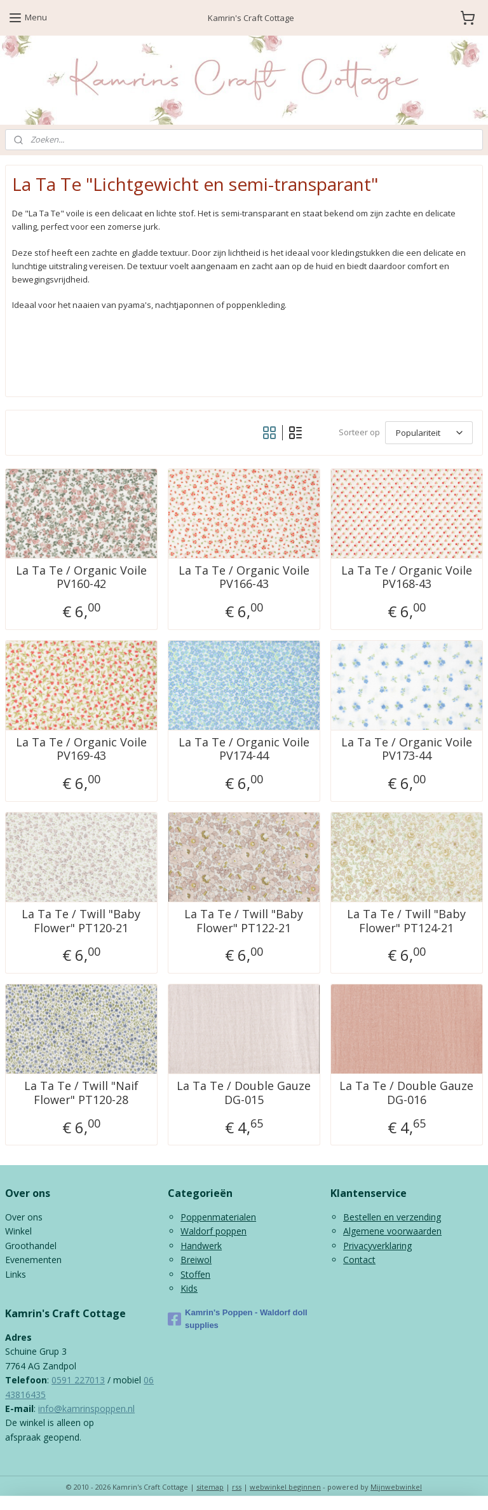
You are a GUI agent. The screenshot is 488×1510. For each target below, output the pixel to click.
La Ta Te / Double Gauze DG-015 (244, 1093)
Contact (359, 1260)
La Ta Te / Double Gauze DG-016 (406, 1093)
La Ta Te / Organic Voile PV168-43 (406, 577)
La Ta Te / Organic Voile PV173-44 (406, 748)
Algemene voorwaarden (392, 1231)
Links (15, 1274)
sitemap (210, 1487)
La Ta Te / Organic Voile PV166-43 (244, 577)
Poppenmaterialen (218, 1217)
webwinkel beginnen (285, 1487)
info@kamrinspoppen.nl (86, 1408)
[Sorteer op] (429, 432)
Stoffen (195, 1274)
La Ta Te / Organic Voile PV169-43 (81, 748)
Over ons (24, 1217)
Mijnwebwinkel (396, 1487)
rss (236, 1487)
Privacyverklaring (377, 1246)
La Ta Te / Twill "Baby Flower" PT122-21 (243, 921)
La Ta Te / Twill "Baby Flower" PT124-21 (406, 921)
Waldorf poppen (213, 1231)
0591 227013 (78, 1380)
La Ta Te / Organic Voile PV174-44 (244, 748)
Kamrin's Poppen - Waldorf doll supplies (238, 1319)
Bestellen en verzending (392, 1217)
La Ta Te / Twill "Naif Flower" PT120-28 (81, 1093)
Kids (189, 1288)
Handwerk (201, 1246)
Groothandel (31, 1246)
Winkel (18, 1231)
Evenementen (33, 1260)
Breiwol (196, 1260)
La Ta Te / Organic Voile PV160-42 (81, 577)
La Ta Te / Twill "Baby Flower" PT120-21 (81, 921)
